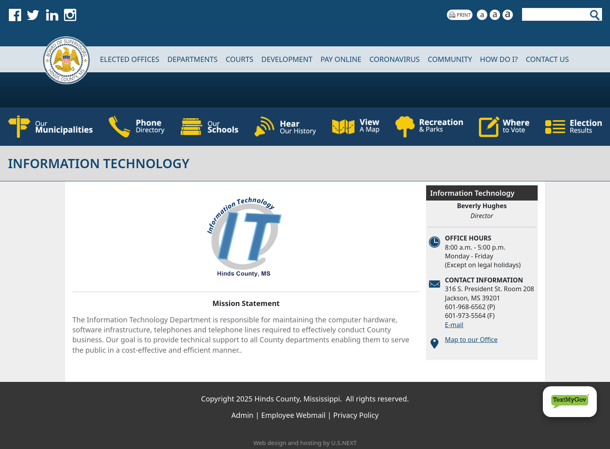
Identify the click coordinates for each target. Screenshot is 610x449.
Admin (242, 415)
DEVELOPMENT (287, 59)
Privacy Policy (356, 415)
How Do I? (499, 59)
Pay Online (341, 59)
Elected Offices (129, 59)
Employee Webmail (293, 415)
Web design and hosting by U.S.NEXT (305, 443)
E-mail (454, 324)
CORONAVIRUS (394, 59)
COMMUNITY (450, 59)
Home (61, 59)
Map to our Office (471, 339)
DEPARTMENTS (192, 59)
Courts (239, 59)
